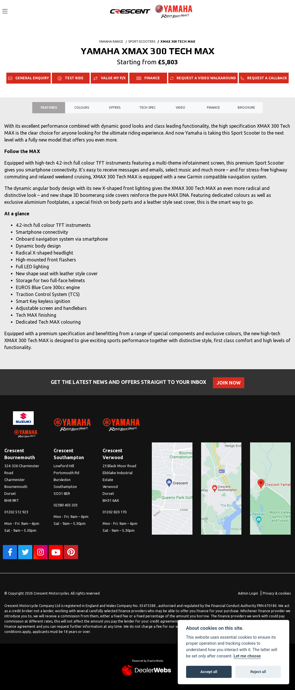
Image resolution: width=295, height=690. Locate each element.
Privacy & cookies (277, 593)
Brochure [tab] (246, 107)
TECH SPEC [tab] (147, 107)
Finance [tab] (213, 107)
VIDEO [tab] (180, 107)
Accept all (209, 672)
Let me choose (247, 656)
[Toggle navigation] (4, 11)
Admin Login (248, 593)
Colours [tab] (81, 107)
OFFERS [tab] (114, 107)
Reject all (258, 672)
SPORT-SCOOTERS (141, 41)
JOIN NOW (229, 382)
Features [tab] (49, 107)
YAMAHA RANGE (111, 41)
